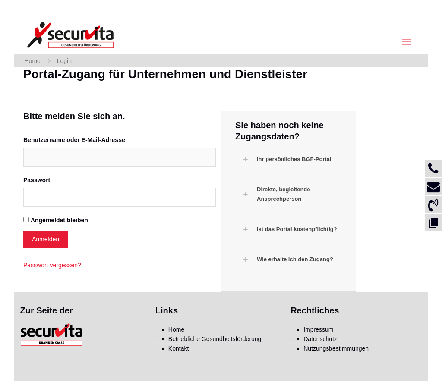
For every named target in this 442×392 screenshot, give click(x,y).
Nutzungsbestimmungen (336, 348)
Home (33, 60)
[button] (292, 159)
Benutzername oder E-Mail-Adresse (74, 139)
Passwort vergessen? (52, 265)
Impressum (318, 329)
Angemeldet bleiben (59, 220)
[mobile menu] (406, 42)
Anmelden (45, 239)
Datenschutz (320, 338)
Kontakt (178, 348)
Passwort (36, 180)
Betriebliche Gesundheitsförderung (215, 338)
